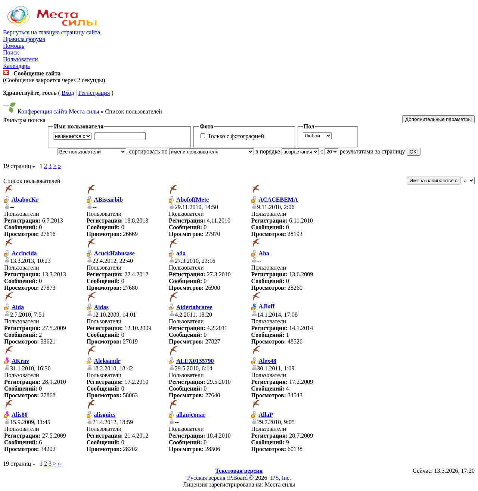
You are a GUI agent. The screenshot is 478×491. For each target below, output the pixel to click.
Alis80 (20, 414)
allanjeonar (190, 414)
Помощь (13, 46)
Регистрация (94, 93)
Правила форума (24, 39)
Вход (68, 93)
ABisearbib (108, 199)
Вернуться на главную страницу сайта (51, 32)
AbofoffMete (192, 199)
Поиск (11, 52)
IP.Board (237, 478)
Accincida (24, 253)
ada (181, 253)
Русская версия (206, 478)
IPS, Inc (279, 478)
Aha (264, 253)
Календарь (16, 66)
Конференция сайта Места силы (58, 111)
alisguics (105, 414)
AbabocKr (25, 199)
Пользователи (20, 59)
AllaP (266, 414)
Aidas (101, 307)
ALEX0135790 (195, 361)
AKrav (20, 361)
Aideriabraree (194, 307)
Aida (18, 307)
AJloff (267, 306)
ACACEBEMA (278, 199)
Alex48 (267, 361)
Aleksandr (107, 361)
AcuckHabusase (114, 253)
